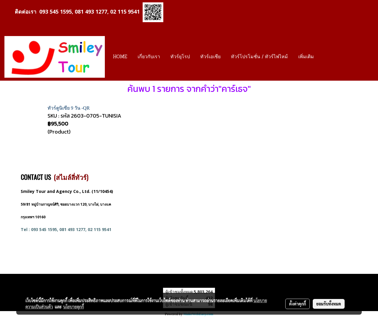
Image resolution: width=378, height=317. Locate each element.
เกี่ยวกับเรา (149, 57)
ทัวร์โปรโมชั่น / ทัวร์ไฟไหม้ (259, 57)
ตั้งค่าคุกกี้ (297, 303)
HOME (120, 57)
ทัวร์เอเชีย (210, 57)
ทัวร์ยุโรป (180, 57)
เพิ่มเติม (306, 57)
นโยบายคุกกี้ (73, 306)
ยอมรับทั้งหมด (328, 303)
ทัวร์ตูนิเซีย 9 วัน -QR (69, 107)
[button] (324, 57)
